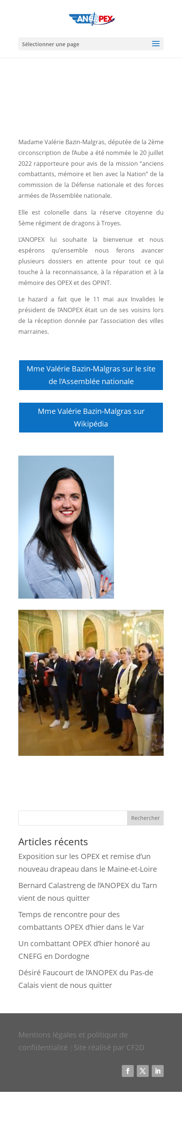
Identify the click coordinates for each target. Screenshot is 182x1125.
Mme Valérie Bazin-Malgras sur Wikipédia (91, 417)
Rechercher (145, 817)
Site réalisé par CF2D (109, 1047)
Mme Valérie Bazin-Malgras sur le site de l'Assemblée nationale (91, 375)
